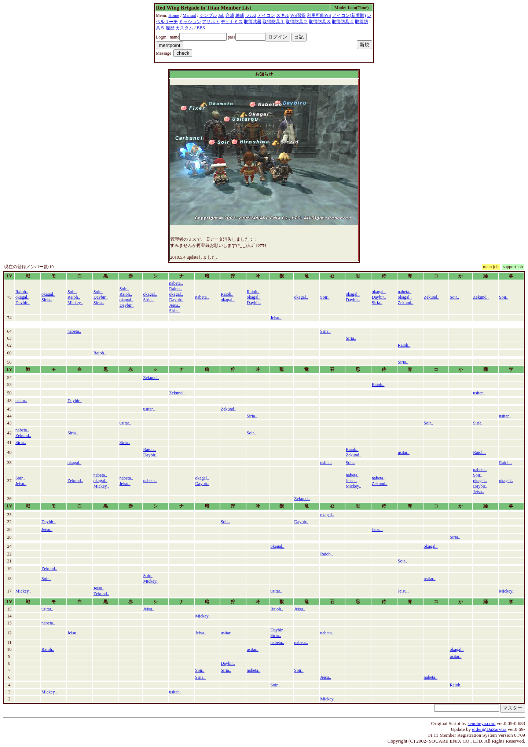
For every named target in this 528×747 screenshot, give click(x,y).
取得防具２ (297, 21)
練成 (239, 15)
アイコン (266, 15)
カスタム (184, 27)
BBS (201, 27)
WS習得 (298, 15)
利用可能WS (319, 15)
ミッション (190, 21)
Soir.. (72, 291)
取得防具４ (343, 21)
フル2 (250, 15)
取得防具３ (320, 21)
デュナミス (232, 21)
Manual (189, 15)
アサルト (211, 21)
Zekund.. (406, 302)
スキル (282, 15)
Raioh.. (21, 291)
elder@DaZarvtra (489, 729)
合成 (229, 15)
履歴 (170, 27)
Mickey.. (75, 302)
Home (173, 15)
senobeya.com (481, 723)
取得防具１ (274, 21)
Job (221, 15)
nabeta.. (176, 283)
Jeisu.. (174, 305)
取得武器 (252, 21)
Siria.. (46, 299)
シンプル (208, 15)
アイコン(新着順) (349, 15)
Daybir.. (22, 302)
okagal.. (22, 297)
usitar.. (479, 393)
